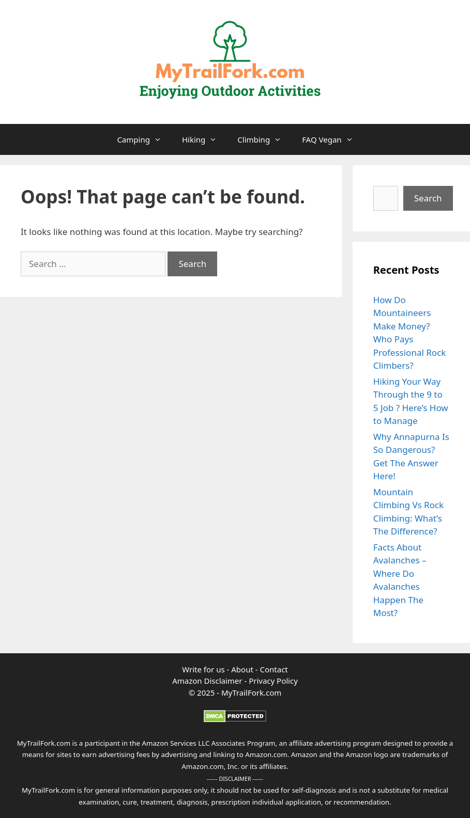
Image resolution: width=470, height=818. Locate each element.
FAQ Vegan (332, 139)
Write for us (203, 669)
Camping (144, 139)
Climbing (264, 139)
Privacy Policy (273, 680)
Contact (274, 669)
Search (428, 198)
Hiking (204, 139)
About (243, 669)
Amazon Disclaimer (207, 680)
